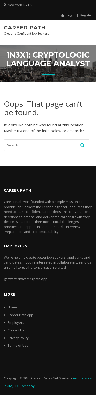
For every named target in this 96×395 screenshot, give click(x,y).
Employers (16, 322)
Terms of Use (18, 345)
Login (67, 15)
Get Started (61, 378)
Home (12, 307)
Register (86, 15)
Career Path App (20, 315)
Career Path (25, 28)
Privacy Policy (18, 338)
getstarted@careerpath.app (25, 279)
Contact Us (16, 330)
